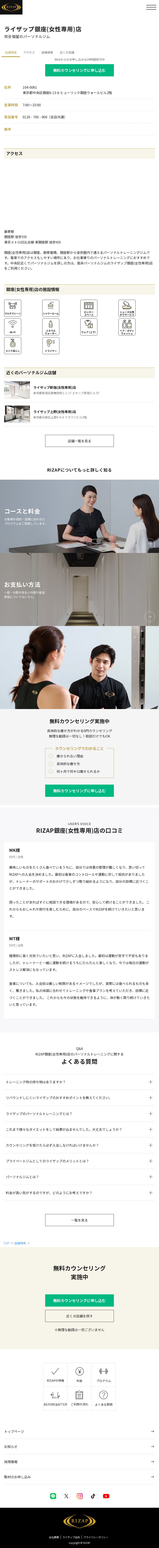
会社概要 (54, 1537)
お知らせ (10, 1446)
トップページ (14, 1431)
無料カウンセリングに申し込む (79, 70)
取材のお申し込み (17, 1476)
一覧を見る (79, 1220)
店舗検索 (20, 1243)
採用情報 (10, 1461)
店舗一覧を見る (79, 440)
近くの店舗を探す (79, 1315)
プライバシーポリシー (95, 1537)
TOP (6, 1243)
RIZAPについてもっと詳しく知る (79, 470)
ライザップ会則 (71, 1537)
